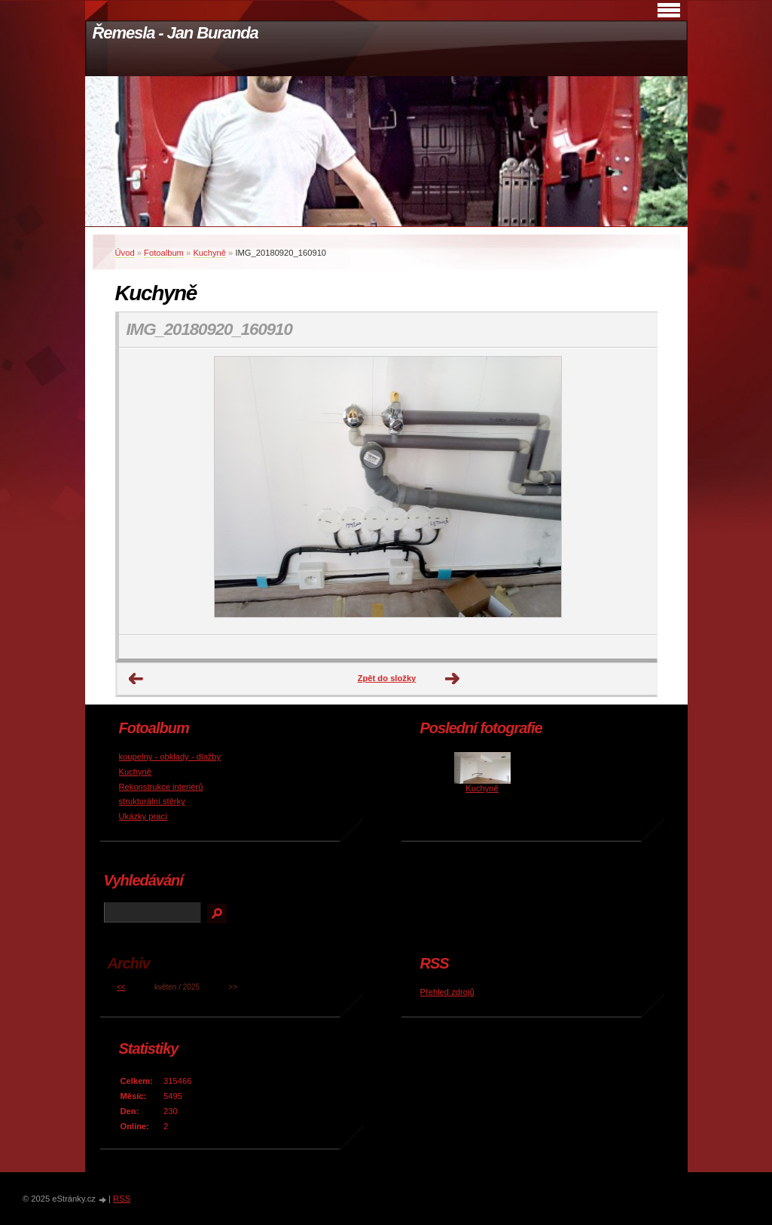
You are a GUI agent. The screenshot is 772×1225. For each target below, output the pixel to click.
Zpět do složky (387, 678)
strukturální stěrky (152, 801)
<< (121, 987)
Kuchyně (209, 252)
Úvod (125, 252)
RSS (121, 1198)
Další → (452, 679)
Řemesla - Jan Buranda (175, 32)
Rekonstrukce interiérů (161, 786)
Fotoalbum (164, 252)
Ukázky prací (143, 816)
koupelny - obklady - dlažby (170, 756)
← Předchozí (136, 679)
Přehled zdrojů (447, 991)
